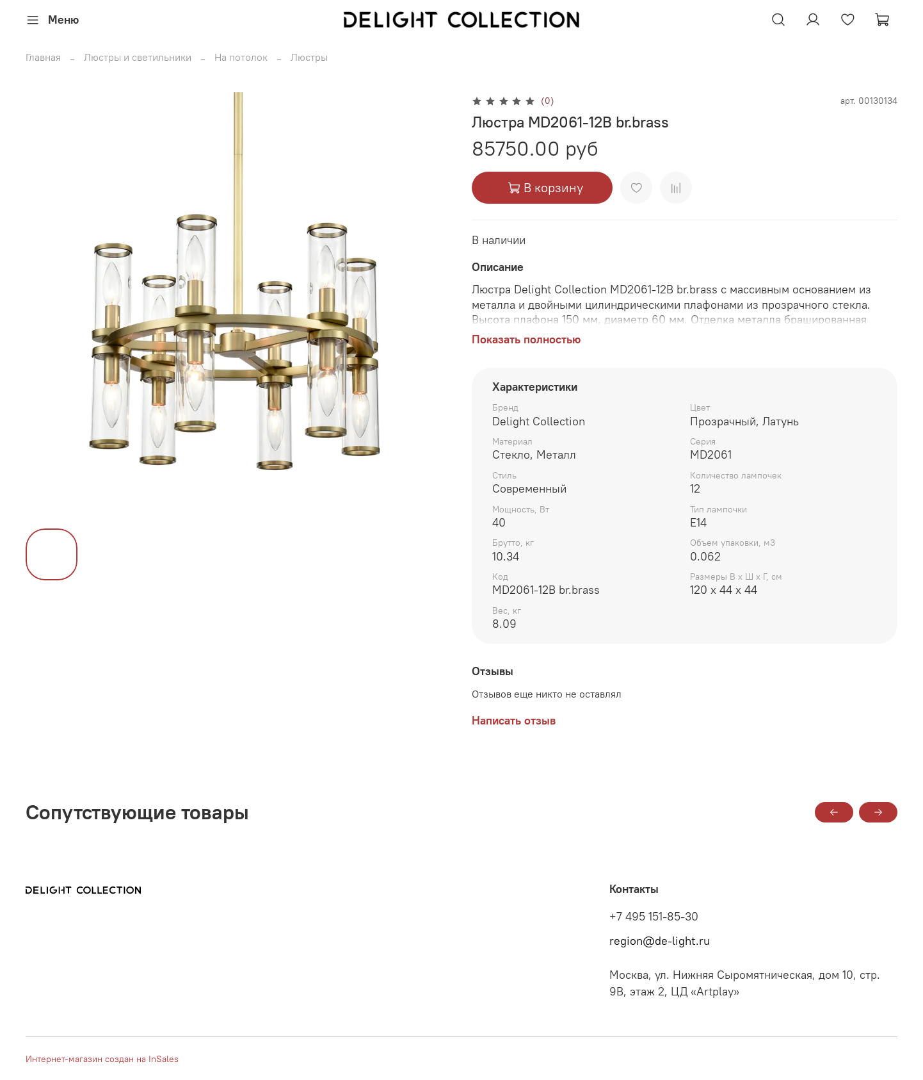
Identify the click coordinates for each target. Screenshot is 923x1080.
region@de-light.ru (659, 941)
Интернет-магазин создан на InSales (102, 1059)
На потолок (241, 57)
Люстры (309, 57)
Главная (43, 57)
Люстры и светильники (137, 57)
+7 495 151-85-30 (653, 917)
